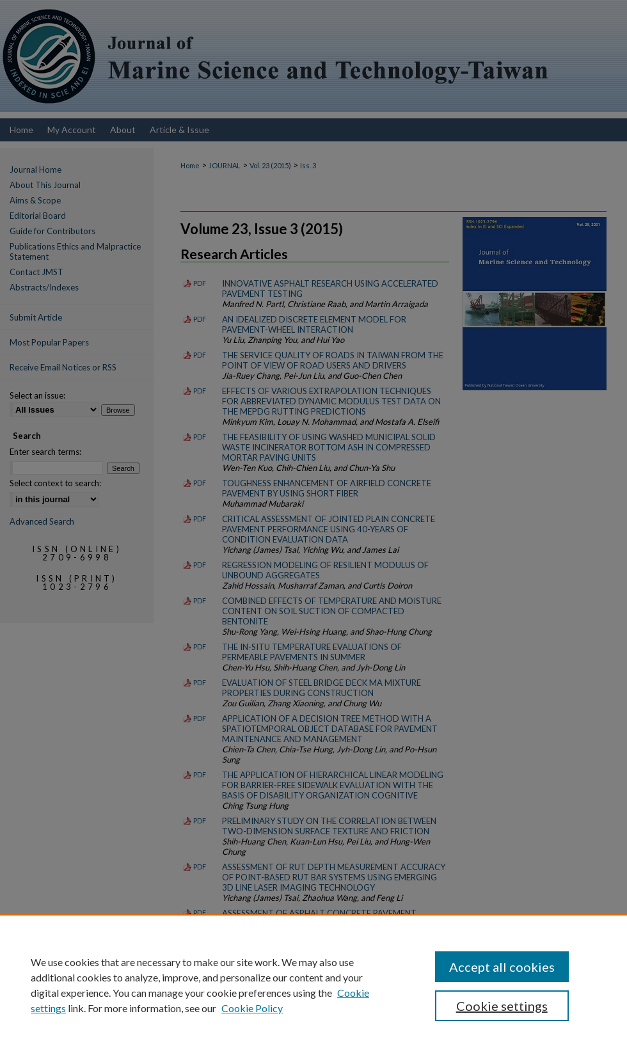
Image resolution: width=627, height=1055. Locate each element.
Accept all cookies (502, 966)
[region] (313, 984)
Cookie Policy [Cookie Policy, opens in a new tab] (252, 1008)
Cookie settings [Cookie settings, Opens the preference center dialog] (502, 1005)
